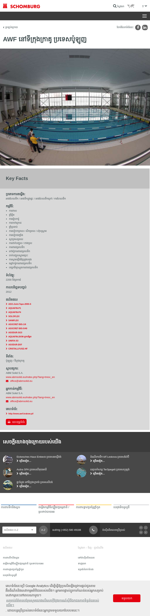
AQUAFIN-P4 (14, 312)
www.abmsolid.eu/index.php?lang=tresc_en (30, 377)
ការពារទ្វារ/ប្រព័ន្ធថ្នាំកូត (13, 569)
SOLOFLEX (14, 316)
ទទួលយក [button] (126, 598)
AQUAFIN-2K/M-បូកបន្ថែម (19, 336)
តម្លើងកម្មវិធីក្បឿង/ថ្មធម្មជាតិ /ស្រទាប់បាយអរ (23, 563)
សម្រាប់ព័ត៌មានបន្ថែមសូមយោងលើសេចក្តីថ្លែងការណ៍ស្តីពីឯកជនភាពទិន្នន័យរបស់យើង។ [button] (52, 603)
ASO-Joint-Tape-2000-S (19, 304)
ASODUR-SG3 (15, 332)
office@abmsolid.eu (21, 380)
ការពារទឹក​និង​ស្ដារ (11, 557)
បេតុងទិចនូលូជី (10, 575)
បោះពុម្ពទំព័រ (18, 422)
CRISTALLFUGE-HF (18, 348)
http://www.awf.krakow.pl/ (20, 413)
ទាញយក (82, 563)
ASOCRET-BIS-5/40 (17, 328)
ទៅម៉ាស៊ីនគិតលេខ (86, 557)
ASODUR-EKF (15, 344)
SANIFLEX (13, 320)
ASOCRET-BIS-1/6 (17, 324)
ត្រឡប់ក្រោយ (11, 27)
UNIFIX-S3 (13, 340)
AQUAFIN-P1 (14, 308)
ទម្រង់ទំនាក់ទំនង (86, 569)
